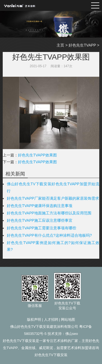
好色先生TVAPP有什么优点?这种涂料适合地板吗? (49, 235)
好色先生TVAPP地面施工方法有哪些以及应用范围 (49, 213)
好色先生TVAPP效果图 (37, 155)
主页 (60, 45)
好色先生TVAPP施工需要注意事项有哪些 (41, 228)
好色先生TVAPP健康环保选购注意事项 (39, 205)
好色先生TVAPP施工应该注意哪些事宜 (39, 220)
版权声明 (34, 319)
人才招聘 (51, 319)
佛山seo (71, 334)
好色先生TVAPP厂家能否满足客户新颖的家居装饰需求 (53, 198)
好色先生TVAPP (82, 45)
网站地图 (68, 319)
